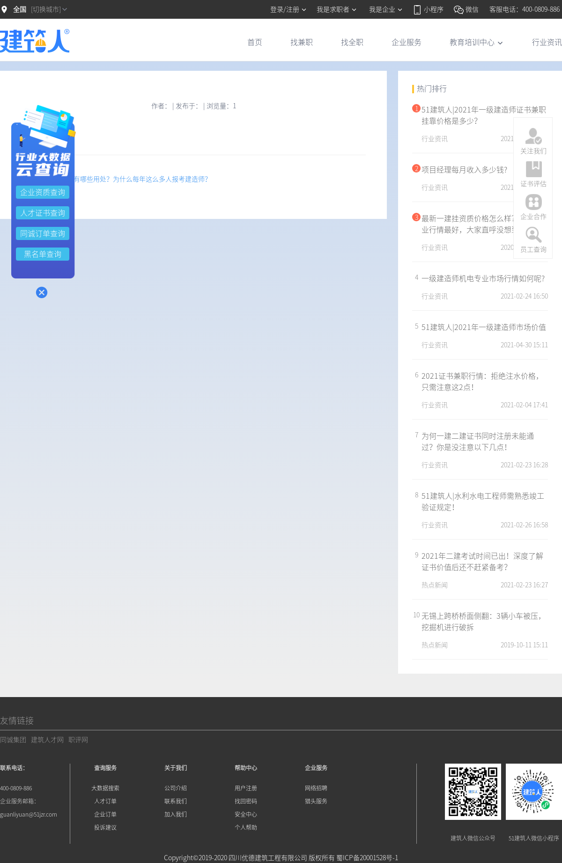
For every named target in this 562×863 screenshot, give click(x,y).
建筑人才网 (47, 739)
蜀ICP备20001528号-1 (367, 858)
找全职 (352, 42)
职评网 (78, 739)
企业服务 (407, 42)
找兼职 (301, 42)
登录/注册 (288, 9)
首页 (254, 42)
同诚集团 (13, 739)
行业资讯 (547, 42)
